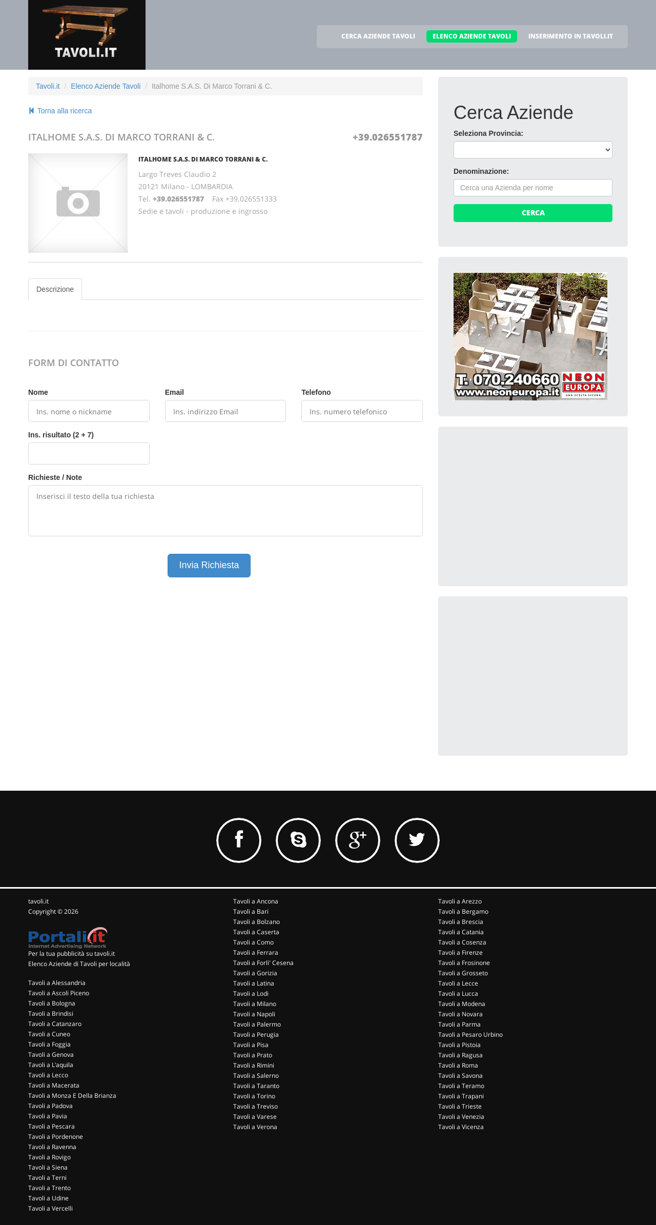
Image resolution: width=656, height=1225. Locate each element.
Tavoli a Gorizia (255, 973)
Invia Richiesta (209, 565)
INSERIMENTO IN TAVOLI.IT (570, 36)
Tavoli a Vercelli (50, 1208)
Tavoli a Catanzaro (54, 1023)
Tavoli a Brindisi (50, 1013)
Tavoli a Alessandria (57, 982)
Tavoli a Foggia (49, 1044)
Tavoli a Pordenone (55, 1136)
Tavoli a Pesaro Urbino (470, 1034)
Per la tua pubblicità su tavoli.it (71, 953)
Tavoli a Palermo (257, 1024)
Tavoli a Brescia (460, 921)
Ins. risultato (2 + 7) (61, 435)
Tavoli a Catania (461, 932)
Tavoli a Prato (252, 1055)
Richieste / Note (55, 477)
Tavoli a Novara (460, 1014)
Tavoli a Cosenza (462, 942)
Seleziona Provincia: (488, 133)
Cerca (533, 212)
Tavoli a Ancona (255, 901)
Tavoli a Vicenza (461, 1126)
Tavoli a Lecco (48, 1075)
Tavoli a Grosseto (463, 973)
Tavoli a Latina (253, 983)
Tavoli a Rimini (253, 1065)
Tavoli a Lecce (458, 983)
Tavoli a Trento (49, 1187)
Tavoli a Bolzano (256, 921)
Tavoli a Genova (51, 1054)
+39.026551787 (388, 137)
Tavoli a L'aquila (50, 1064)
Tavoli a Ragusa (460, 1055)
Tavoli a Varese (255, 1116)
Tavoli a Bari (251, 911)
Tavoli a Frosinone (464, 962)
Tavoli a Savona (460, 1075)
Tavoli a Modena (461, 1003)
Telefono (316, 392)
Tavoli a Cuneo (49, 1034)
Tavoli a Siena (48, 1167)
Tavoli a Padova (50, 1105)
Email (174, 392)
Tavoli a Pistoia (459, 1044)
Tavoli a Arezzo (460, 901)
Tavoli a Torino (254, 1096)
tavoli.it (38, 901)
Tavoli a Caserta (256, 932)
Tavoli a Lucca (458, 993)
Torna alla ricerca (60, 111)
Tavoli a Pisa (251, 1044)
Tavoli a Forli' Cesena (263, 962)
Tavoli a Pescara (51, 1126)
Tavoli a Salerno (256, 1075)
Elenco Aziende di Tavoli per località (79, 963)
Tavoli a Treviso (255, 1106)
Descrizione (55, 289)
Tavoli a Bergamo (463, 911)
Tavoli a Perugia (256, 1034)
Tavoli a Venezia (461, 1116)
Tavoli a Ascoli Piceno (58, 993)
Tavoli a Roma (458, 1065)
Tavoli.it (48, 86)
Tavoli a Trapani (461, 1096)
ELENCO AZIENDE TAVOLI (472, 36)
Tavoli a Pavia (47, 1116)
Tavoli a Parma (459, 1024)
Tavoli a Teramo (461, 1085)
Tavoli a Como (253, 942)
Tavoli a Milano (254, 1003)
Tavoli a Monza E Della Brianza (72, 1095)
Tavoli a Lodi (251, 993)
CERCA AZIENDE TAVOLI (378, 36)
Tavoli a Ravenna (52, 1146)
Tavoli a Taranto (256, 1085)
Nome (38, 392)
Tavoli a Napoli (254, 1014)
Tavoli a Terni (47, 1177)
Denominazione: (481, 171)
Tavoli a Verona (255, 1126)
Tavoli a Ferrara (255, 952)
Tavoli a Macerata (53, 1085)
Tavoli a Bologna (51, 1003)
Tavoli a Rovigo (49, 1157)
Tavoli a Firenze (460, 952)
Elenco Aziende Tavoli (105, 86)
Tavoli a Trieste (460, 1106)
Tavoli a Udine (48, 1198)
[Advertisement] (530, 506)
